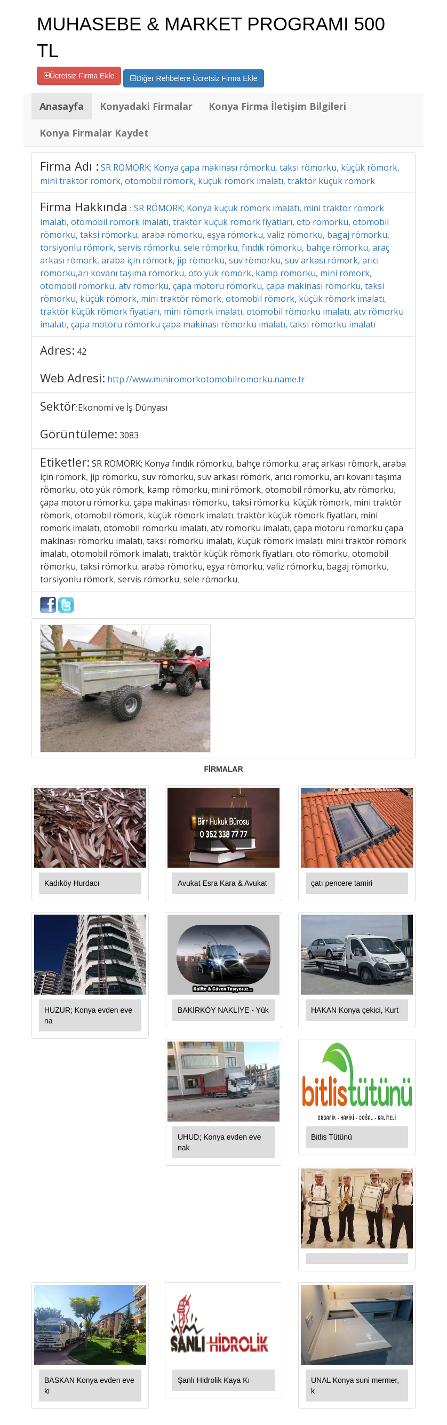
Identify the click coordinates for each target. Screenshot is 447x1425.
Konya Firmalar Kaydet (94, 132)
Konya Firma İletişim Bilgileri (277, 106)
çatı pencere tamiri (341, 883)
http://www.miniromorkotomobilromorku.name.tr (206, 379)
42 (81, 351)
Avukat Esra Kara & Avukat (222, 883)
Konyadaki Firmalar (146, 106)
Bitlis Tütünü (331, 1137)
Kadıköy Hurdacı (72, 883)
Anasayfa (61, 106)
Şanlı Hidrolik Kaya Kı (214, 1380)
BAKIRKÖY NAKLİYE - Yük (223, 1010)
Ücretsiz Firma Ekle (79, 75)
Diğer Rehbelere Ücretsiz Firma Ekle (193, 78)
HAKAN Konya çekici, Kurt (354, 1010)
